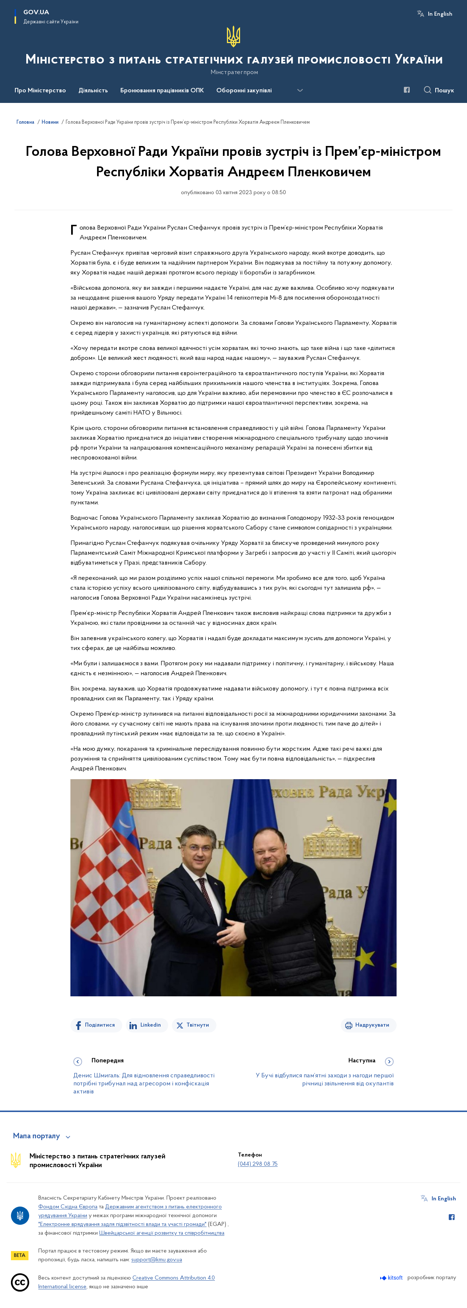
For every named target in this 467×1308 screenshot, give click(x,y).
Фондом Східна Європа (67, 1207)
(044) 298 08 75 (258, 1164)
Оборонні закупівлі (244, 91)
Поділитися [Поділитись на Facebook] (100, 1025)
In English (440, 14)
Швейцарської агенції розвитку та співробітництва (161, 1233)
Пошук (444, 91)
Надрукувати (372, 1025)
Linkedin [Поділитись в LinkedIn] (150, 1025)
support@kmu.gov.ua (156, 1260)
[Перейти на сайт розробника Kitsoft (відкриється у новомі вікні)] (392, 1278)
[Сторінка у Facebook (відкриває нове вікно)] (406, 89)
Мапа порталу (36, 1136)
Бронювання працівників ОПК (162, 91)
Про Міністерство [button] (40, 91)
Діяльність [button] (93, 91)
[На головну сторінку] (233, 51)
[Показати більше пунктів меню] (299, 90)
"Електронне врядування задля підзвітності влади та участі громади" (122, 1224)
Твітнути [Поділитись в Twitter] (197, 1025)
